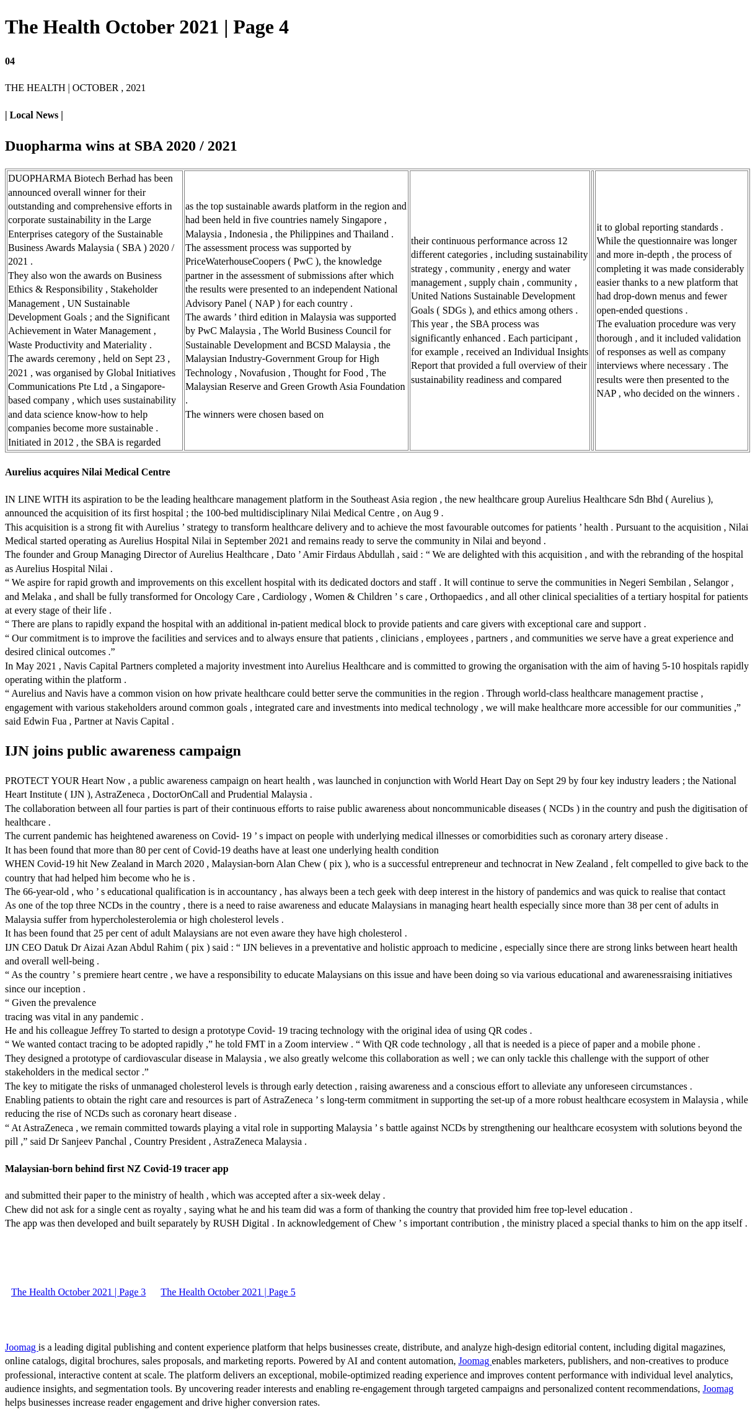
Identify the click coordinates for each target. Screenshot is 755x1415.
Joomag (21, 1347)
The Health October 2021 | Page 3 (78, 1292)
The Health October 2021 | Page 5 (228, 1292)
